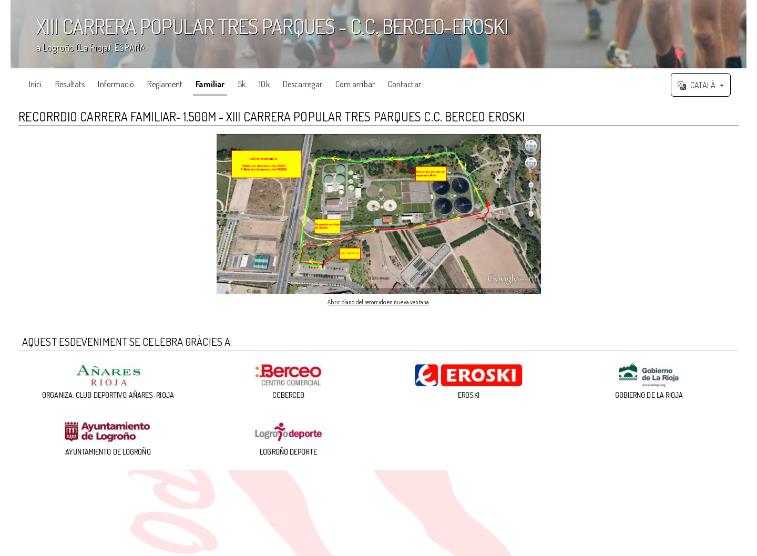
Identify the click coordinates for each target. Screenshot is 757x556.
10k (264, 84)
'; (378, 34)
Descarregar (302, 84)
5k (241, 84)
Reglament (164, 84)
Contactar (404, 84)
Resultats (70, 84)
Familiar (210, 84)
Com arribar (355, 84)
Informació (116, 84)
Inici (35, 84)
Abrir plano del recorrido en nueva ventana (378, 301)
